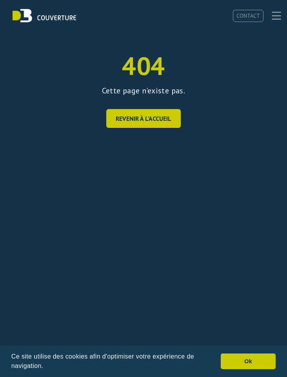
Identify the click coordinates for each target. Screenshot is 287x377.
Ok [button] (248, 361)
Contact (248, 15)
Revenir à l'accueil (143, 118)
